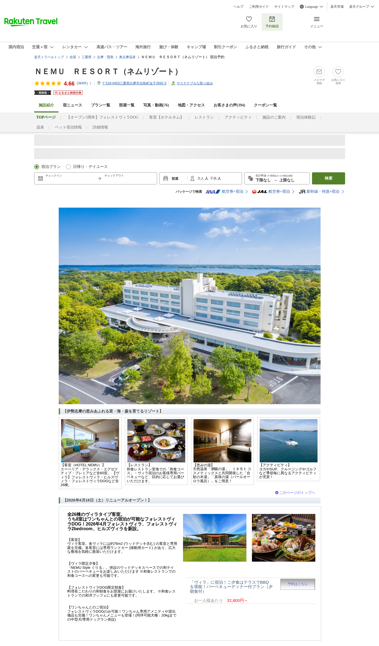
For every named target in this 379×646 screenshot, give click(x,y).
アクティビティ (238, 117)
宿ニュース (72, 105)
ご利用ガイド (259, 7)
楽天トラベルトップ (49, 57)
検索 (328, 178)
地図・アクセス (191, 105)
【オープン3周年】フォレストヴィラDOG (102, 117)
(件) (84, 83)
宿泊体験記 (306, 117)
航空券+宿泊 (224, 191)
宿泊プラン (51, 167)
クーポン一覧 (265, 105)
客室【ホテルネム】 (166, 117)
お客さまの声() (229, 105)
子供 (213, 178)
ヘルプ (238, 7)
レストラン (204, 117)
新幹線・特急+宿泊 (319, 191)
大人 (201, 178)
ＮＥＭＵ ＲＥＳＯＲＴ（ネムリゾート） (108, 71)
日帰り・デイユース (90, 167)
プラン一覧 (100, 105)
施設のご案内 (274, 117)
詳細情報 (100, 127)
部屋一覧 (127, 105)
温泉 (40, 127)
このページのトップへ (297, 492)
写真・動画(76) (156, 105)
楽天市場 (337, 7)
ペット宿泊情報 (68, 127)
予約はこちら (298, 584)
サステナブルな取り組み (195, 83)
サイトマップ (284, 7)
